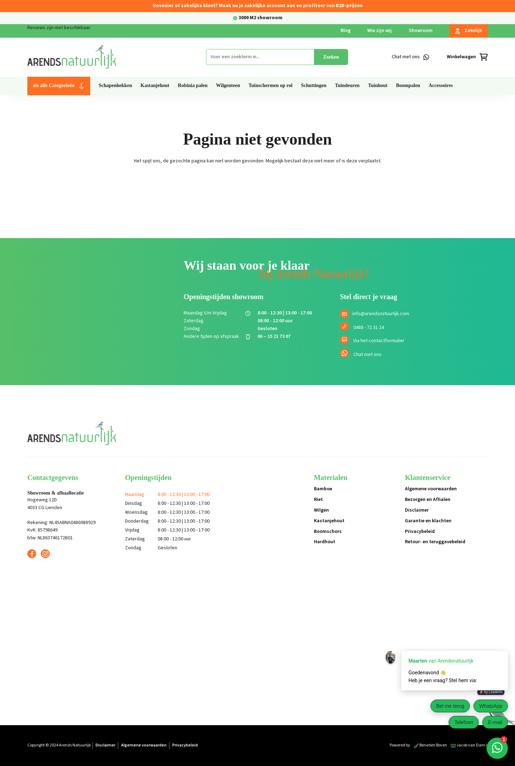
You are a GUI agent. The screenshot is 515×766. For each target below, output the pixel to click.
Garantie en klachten (428, 520)
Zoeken (331, 57)
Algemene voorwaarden (431, 488)
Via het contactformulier (379, 340)
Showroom (421, 30)
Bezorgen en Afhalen (427, 499)
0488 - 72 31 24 (368, 327)
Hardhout (324, 541)
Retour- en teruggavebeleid (435, 541)
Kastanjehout (329, 520)
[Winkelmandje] (467, 57)
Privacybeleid (420, 531)
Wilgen (321, 510)
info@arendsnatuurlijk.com (380, 313)
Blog (346, 30)
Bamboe (323, 488)
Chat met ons (367, 354)
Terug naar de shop (257, 185)
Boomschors (328, 531)
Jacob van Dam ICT (471, 745)
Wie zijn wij (379, 30)
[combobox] (260, 57)
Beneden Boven (430, 745)
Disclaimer (417, 510)
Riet (318, 499)
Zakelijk (468, 30)
